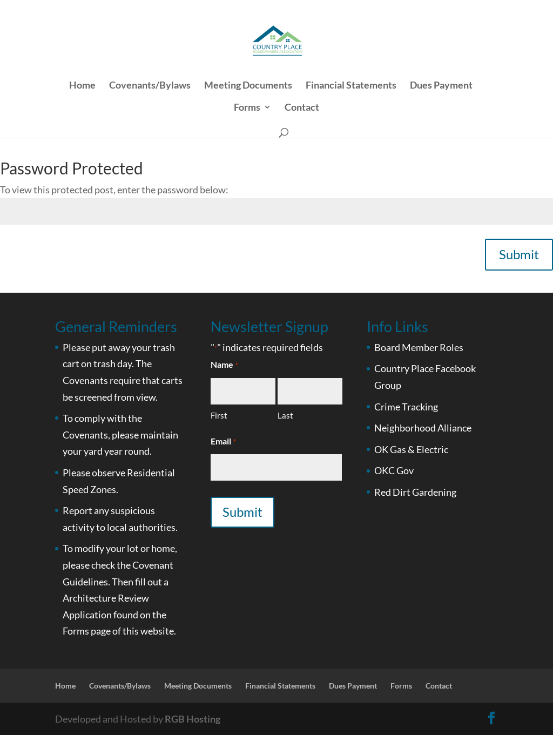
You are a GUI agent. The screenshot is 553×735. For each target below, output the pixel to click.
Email (223, 442)
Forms (247, 108)
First (219, 415)
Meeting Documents (248, 86)
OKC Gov (394, 470)
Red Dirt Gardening (415, 492)
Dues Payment (441, 86)
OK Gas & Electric (411, 449)
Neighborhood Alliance (422, 428)
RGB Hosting (192, 719)
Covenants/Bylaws (150, 86)
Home (82, 86)
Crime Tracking (406, 407)
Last (285, 415)
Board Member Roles (418, 347)
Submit (519, 254)
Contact (302, 108)
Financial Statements (351, 86)
